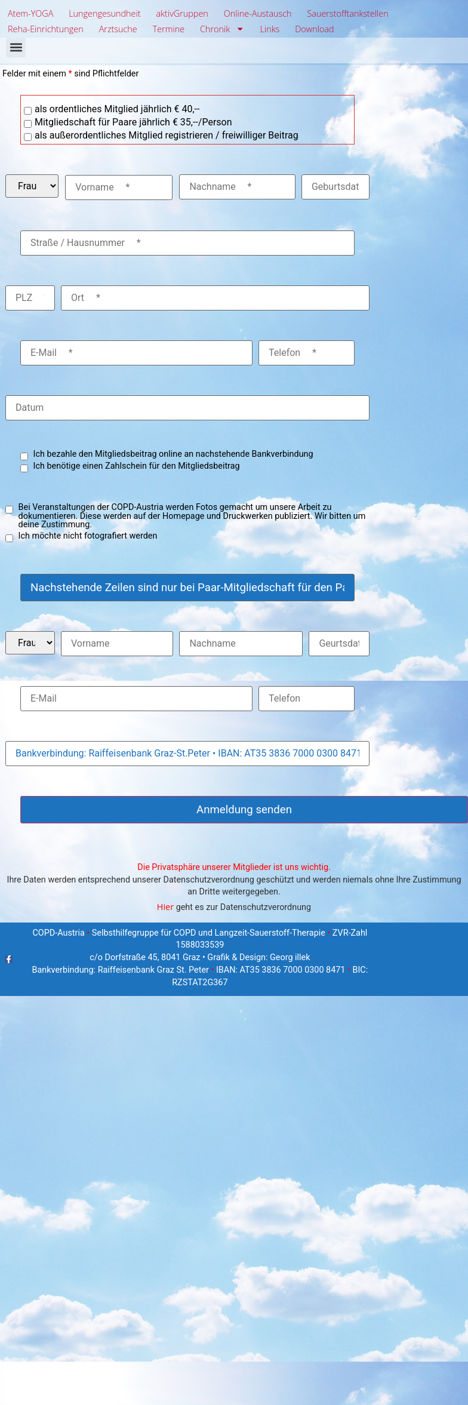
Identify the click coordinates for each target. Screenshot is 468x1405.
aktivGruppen (182, 13)
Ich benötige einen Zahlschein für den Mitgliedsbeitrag (136, 466)
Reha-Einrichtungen (46, 29)
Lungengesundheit (104, 13)
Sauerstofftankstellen (347, 13)
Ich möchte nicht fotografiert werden (88, 536)
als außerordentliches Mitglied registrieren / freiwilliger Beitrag (166, 135)
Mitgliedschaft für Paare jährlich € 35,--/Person (133, 122)
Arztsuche (118, 29)
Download (314, 29)
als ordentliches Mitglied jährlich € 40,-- (117, 109)
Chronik (222, 29)
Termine (168, 29)
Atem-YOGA (30, 13)
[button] (16, 47)
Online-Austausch (258, 13)
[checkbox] (28, 111)
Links (270, 29)
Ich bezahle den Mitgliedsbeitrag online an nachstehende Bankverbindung (173, 454)
